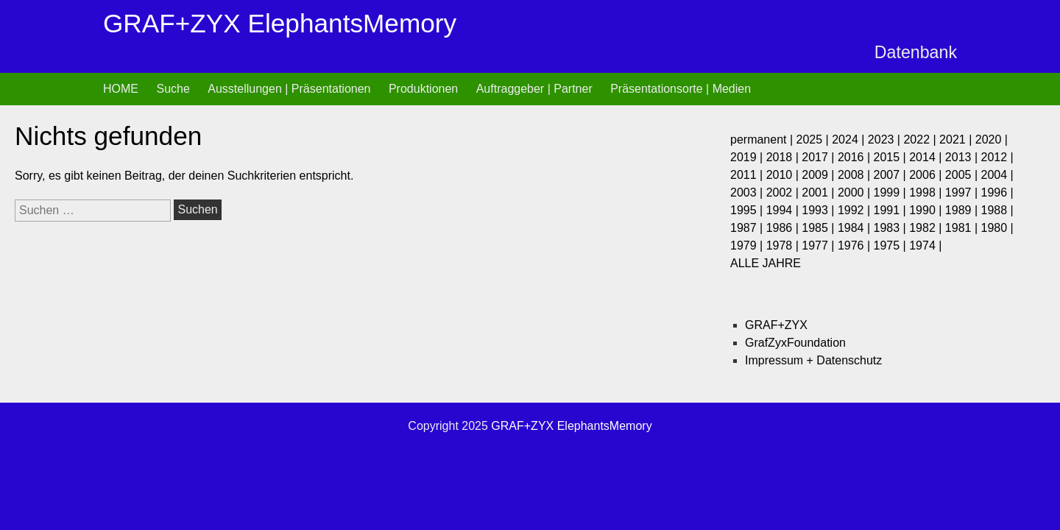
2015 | (892, 157)
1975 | (892, 245)
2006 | (927, 175)
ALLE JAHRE (765, 263)
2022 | (921, 139)
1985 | (820, 228)
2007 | (892, 175)
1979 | (748, 245)
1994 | (784, 210)
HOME (120, 88)
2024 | (850, 139)
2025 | (814, 139)
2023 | (886, 139)
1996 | (997, 192)
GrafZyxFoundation (795, 342)
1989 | (963, 210)
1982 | (927, 228)
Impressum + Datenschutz (813, 360)
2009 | (820, 175)
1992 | (856, 210)
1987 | (748, 228)
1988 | (997, 210)
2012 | (997, 157)
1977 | (820, 245)
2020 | (991, 139)
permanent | (763, 139)
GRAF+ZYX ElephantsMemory (279, 23)
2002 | (784, 192)
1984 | (856, 228)
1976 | (856, 245)
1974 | (925, 245)
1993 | (820, 210)
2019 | (748, 157)
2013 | (963, 157)
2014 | (927, 157)
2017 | (820, 157)
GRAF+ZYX (776, 325)
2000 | (856, 192)
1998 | (927, 192)
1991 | (892, 210)
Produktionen (423, 88)
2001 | (820, 192)
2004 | (997, 175)
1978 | (784, 245)
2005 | (963, 175)
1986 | (784, 228)
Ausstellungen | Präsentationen (289, 88)
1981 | (963, 228)
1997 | (963, 192)
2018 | (784, 157)
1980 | (997, 228)
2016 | (856, 157)
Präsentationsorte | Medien (680, 88)
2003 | (748, 192)
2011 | (748, 175)
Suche (172, 88)
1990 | (927, 210)
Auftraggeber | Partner (534, 88)
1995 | (748, 210)
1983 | (892, 228)
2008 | (856, 175)
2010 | (784, 175)
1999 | (892, 192)
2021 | (957, 139)
